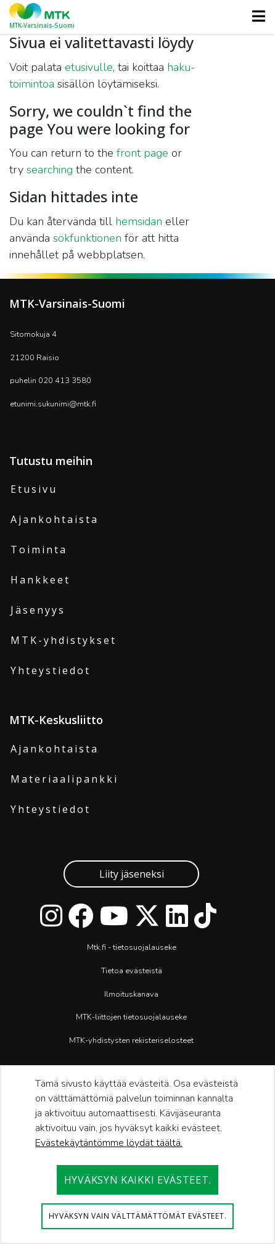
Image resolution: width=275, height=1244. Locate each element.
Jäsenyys (37, 610)
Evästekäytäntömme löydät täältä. (109, 1143)
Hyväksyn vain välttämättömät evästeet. (138, 1216)
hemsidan (138, 221)
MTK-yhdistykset (63, 640)
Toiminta (38, 549)
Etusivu (33, 489)
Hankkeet (40, 580)
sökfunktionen (87, 238)
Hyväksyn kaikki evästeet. (137, 1180)
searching (50, 169)
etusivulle (89, 67)
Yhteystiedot (50, 670)
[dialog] (137, 1154)
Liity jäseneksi (131, 874)
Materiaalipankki (64, 779)
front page (142, 153)
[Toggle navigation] (255, 16)
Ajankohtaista (54, 519)
